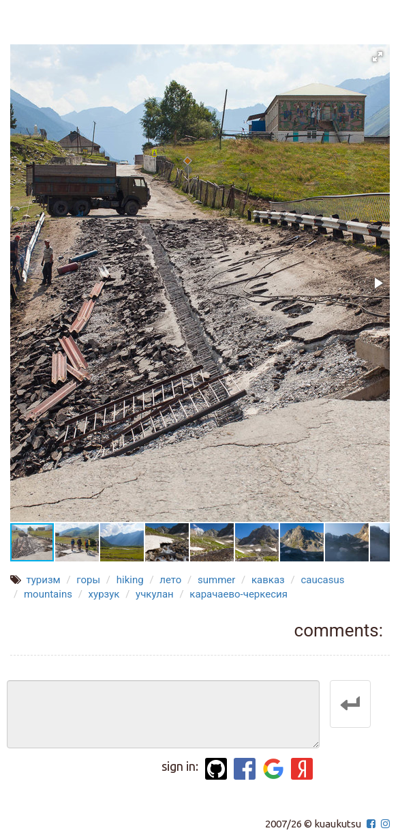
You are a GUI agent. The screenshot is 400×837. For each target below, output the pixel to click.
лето (170, 580)
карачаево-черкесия (238, 594)
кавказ (268, 580)
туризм (43, 580)
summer (216, 580)
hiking (130, 580)
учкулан (155, 594)
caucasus (322, 580)
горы (88, 580)
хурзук (104, 594)
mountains (48, 594)
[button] (377, 57)
